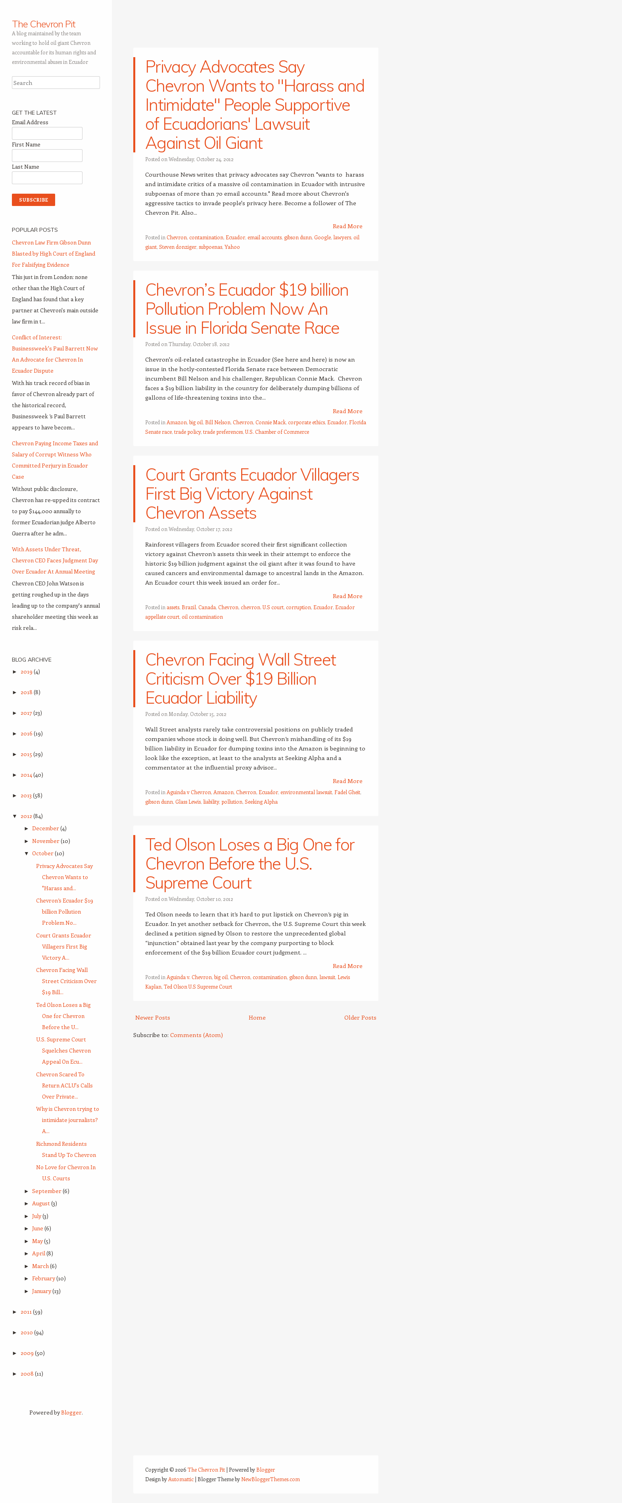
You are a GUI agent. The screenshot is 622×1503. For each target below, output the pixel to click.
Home (257, 1017)
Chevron (177, 237)
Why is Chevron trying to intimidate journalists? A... (67, 1120)
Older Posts (360, 1017)
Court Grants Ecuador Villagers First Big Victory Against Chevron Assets (252, 493)
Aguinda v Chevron (189, 792)
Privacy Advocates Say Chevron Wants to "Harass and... (64, 877)
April (39, 1253)
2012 (27, 816)
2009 (28, 1353)
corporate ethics (306, 422)
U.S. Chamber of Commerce (277, 431)
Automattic (181, 1479)
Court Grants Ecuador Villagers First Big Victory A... (63, 946)
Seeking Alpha (261, 801)
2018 (27, 692)
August (41, 1203)
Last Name (25, 166)
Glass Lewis (188, 801)
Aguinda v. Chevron (189, 977)
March (41, 1266)
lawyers (342, 237)
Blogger (71, 1412)
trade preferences (223, 431)
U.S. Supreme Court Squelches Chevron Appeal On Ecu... (63, 1050)
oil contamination (202, 616)
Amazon (177, 422)
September (47, 1191)
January (42, 1291)
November (46, 841)
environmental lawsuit (306, 792)
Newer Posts (152, 1017)
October (43, 853)
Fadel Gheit (347, 792)
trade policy (187, 431)
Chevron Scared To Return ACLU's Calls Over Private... (64, 1085)
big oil (196, 422)
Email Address (30, 122)
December (46, 828)
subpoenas (210, 246)
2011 (27, 1311)
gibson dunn (298, 237)
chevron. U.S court (262, 607)
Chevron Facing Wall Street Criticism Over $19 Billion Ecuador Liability (240, 678)
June (38, 1228)
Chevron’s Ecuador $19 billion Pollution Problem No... (64, 911)
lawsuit (327, 977)
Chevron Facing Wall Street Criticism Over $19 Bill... (66, 981)
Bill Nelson (217, 422)
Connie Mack (270, 422)
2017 (27, 712)
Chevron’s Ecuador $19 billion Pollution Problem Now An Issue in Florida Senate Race (246, 308)
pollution (231, 801)
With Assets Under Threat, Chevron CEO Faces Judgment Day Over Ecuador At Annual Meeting (55, 560)
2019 (27, 671)
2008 (28, 1373)
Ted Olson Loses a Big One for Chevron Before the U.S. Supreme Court (249, 863)
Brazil (189, 607)
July (37, 1216)
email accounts (265, 237)
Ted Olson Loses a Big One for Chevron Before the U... (63, 1016)
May (38, 1241)
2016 (27, 733)
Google (322, 237)
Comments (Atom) (196, 1035)
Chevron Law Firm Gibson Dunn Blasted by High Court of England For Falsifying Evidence (53, 253)
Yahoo (232, 246)
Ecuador (235, 237)
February (44, 1278)
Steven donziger (177, 246)
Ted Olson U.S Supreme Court (198, 986)
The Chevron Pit (43, 24)
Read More (348, 226)
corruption (298, 607)
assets (173, 607)
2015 (27, 754)
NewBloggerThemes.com (270, 1479)
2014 (27, 774)
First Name (26, 144)
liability (211, 801)
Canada (207, 607)
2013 (27, 795)
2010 (27, 1332)
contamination (206, 237)
